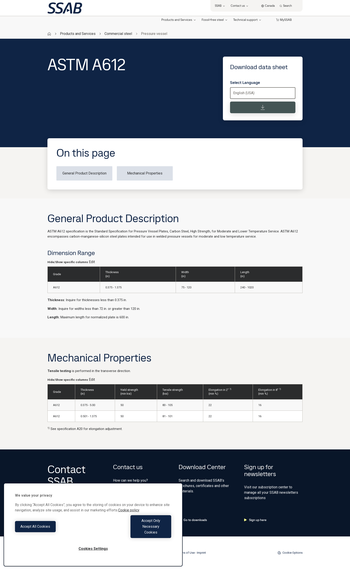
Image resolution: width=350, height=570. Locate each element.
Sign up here (255, 520)
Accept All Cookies (53, 532)
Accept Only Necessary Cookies (133, 532)
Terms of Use (186, 552)
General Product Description (84, 173)
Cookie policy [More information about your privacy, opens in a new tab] (128, 522)
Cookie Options (290, 553)
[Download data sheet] (262, 107)
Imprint (201, 552)
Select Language (245, 83)
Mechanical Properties (144, 173)
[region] (93, 530)
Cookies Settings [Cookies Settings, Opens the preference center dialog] (93, 549)
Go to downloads (193, 520)
